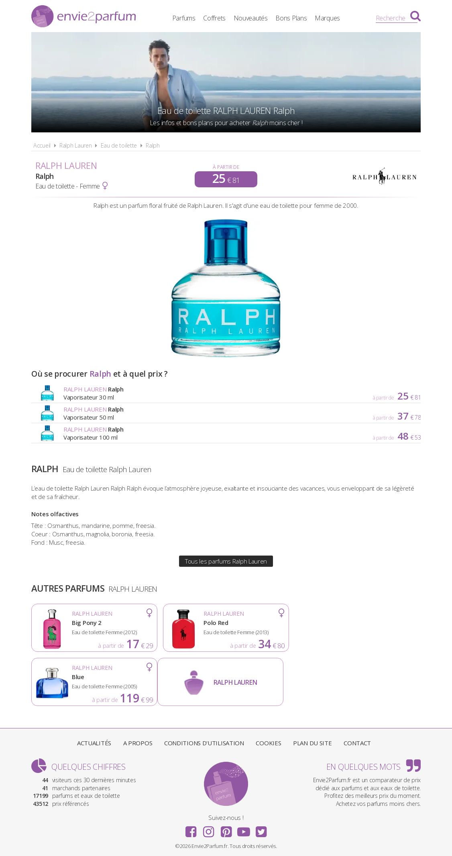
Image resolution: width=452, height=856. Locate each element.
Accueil (42, 145)
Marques (327, 18)
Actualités (94, 743)
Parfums (183, 18)
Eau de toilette (119, 145)
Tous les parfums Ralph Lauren (226, 561)
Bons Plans (291, 18)
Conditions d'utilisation (204, 743)
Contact (357, 743)
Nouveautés (251, 18)
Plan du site (312, 743)
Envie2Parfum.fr (83, 17)
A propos (138, 743)
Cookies (268, 743)
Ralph (153, 145)
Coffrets (214, 18)
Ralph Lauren (75, 145)
